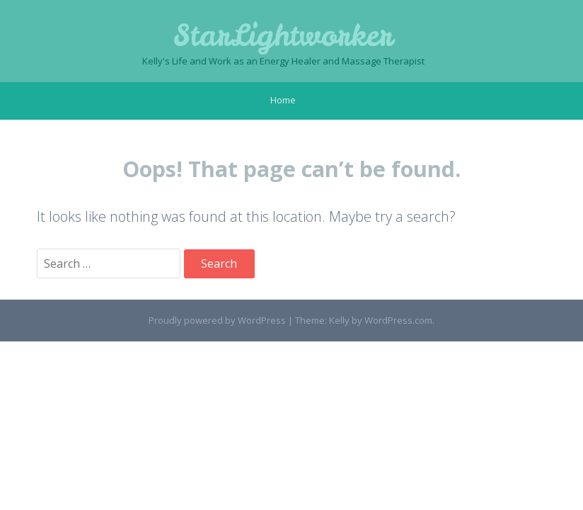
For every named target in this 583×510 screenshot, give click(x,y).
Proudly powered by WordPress (217, 320)
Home (283, 100)
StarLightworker (283, 35)
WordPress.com (398, 320)
